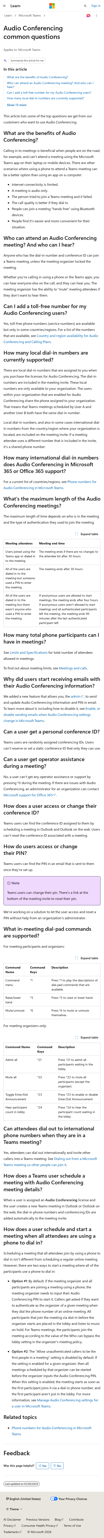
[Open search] (85, 6)
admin (75, 696)
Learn (8, 15)
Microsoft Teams (30, 15)
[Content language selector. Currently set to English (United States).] (23, 1498)
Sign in (96, 5)
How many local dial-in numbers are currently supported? (45, 98)
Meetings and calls (73, 668)
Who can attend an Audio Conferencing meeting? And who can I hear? (50, 85)
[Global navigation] (4, 6)
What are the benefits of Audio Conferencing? (37, 77)
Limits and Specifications (29, 652)
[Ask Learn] (88, 15)
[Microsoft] (52, 6)
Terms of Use (72, 1525)
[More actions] (97, 15)
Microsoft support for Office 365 (28, 795)
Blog (58, 1519)
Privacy (8, 1525)
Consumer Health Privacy (38, 1525)
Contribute (76, 1519)
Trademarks (11, 1532)
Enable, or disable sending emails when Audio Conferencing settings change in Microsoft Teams (51, 714)
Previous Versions (37, 1519)
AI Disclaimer (12, 1519)
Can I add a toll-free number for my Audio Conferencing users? (49, 92)
